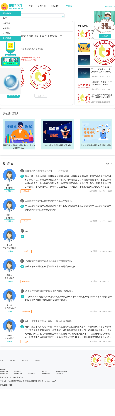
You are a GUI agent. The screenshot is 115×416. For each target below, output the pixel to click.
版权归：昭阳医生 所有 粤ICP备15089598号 (41, 382)
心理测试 (38, 360)
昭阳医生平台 (4, 373)
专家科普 (12, 360)
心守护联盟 (17, 371)
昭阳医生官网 (4, 371)
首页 (1, 360)
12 (28, 371)
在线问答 (25, 360)
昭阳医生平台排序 (61, 371)
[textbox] (32, 15)
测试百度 (44, 371)
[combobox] (32, 15)
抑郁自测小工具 (110, 7)
